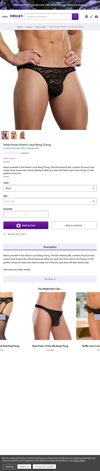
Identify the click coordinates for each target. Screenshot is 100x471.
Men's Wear (41, 26)
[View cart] (96, 16)
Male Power (9, 158)
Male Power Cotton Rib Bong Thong (50, 345)
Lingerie (28, 26)
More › (6, 176)
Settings (9, 466)
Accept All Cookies (44, 466)
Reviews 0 (50, 279)
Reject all (24, 466)
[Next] (97, 317)
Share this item (14, 233)
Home (19, 26)
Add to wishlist (74, 225)
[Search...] (51, 16)
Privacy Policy (79, 460)
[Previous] (3, 317)
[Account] (91, 16)
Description (50, 247)
